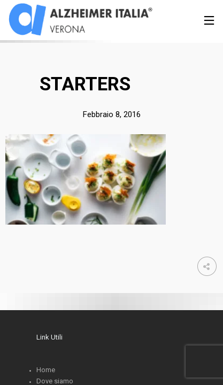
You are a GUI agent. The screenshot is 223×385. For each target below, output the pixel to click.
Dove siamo (54, 381)
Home (45, 370)
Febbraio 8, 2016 (112, 114)
